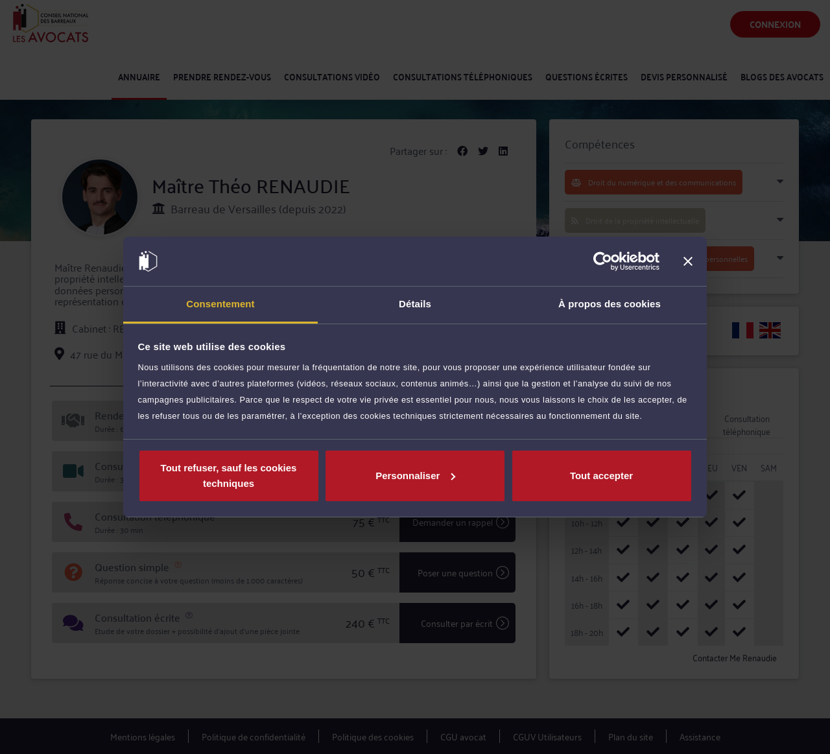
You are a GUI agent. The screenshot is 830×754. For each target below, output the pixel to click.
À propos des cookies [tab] (609, 303)
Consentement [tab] (220, 303)
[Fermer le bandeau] (688, 261)
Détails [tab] (415, 303)
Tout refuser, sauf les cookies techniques (229, 475)
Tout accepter (601, 475)
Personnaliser (415, 475)
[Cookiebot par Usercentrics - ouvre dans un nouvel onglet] (602, 261)
